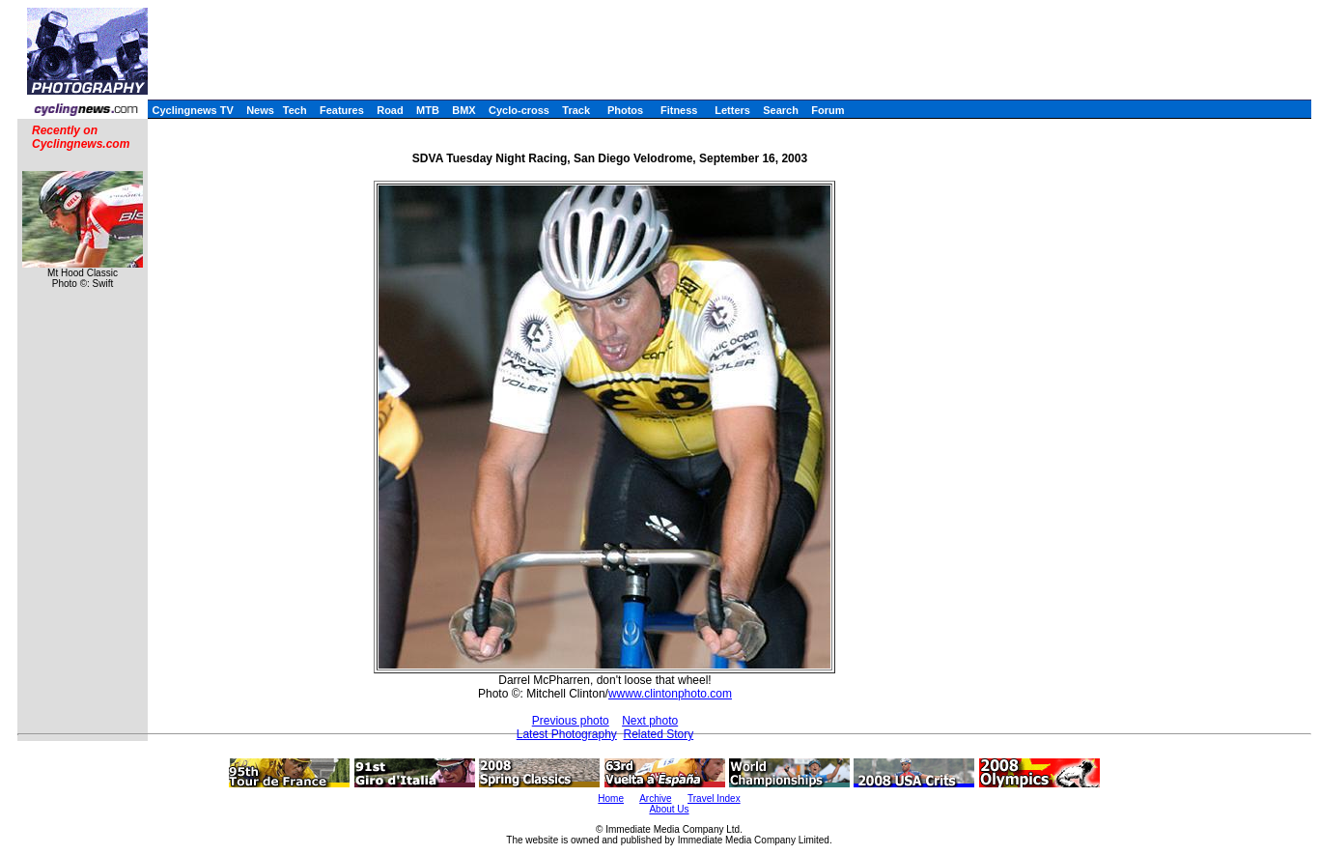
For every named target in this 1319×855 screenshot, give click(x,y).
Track (576, 110)
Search (781, 110)
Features (342, 110)
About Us (668, 809)
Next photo (650, 720)
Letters (732, 110)
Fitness (679, 110)
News (260, 110)
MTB (427, 110)
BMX (463, 110)
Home (611, 798)
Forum (827, 110)
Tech (295, 110)
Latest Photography (567, 734)
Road (390, 110)
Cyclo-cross (519, 110)
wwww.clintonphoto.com (670, 693)
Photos (625, 110)
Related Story (658, 734)
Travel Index (714, 798)
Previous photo (570, 720)
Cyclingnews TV (192, 110)
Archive (655, 798)
